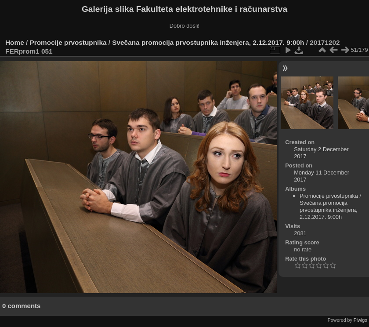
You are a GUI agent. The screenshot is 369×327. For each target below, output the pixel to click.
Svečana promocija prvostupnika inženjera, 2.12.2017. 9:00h (208, 42)
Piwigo (360, 320)
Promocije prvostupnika (68, 42)
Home (14, 42)
